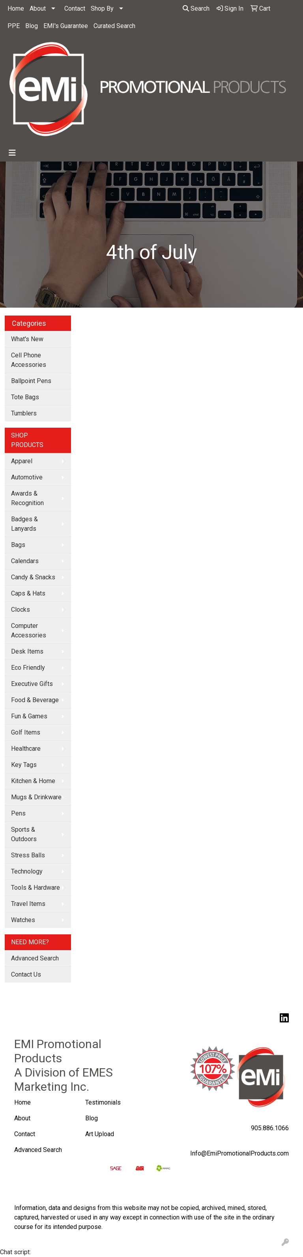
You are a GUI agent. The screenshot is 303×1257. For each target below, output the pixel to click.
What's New (27, 339)
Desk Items (27, 651)
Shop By (102, 8)
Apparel (21, 461)
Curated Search (114, 26)
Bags (18, 545)
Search (196, 8)
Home (15, 8)
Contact (74, 8)
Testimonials (103, 1102)
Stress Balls (28, 855)
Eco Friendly (28, 667)
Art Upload (100, 1134)
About (38, 8)
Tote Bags (25, 397)
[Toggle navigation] (12, 152)
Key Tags (24, 764)
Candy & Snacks (33, 577)
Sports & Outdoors (24, 834)
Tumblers (24, 413)
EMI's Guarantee (65, 26)
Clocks (20, 609)
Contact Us (26, 974)
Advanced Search (35, 958)
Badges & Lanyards (24, 523)
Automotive (27, 477)
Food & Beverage (35, 700)
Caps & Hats (28, 593)
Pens (18, 813)
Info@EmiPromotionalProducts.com (239, 1153)
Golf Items (25, 732)
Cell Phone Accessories (28, 359)
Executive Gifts (32, 684)
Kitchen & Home (33, 781)
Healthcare (26, 748)
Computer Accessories (28, 630)
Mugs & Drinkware (36, 797)
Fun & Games (29, 716)
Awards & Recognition (27, 498)
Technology (27, 871)
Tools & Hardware (35, 887)
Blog (31, 26)
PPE (13, 26)
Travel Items (28, 904)
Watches (23, 920)
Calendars (25, 561)
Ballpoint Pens (31, 381)
